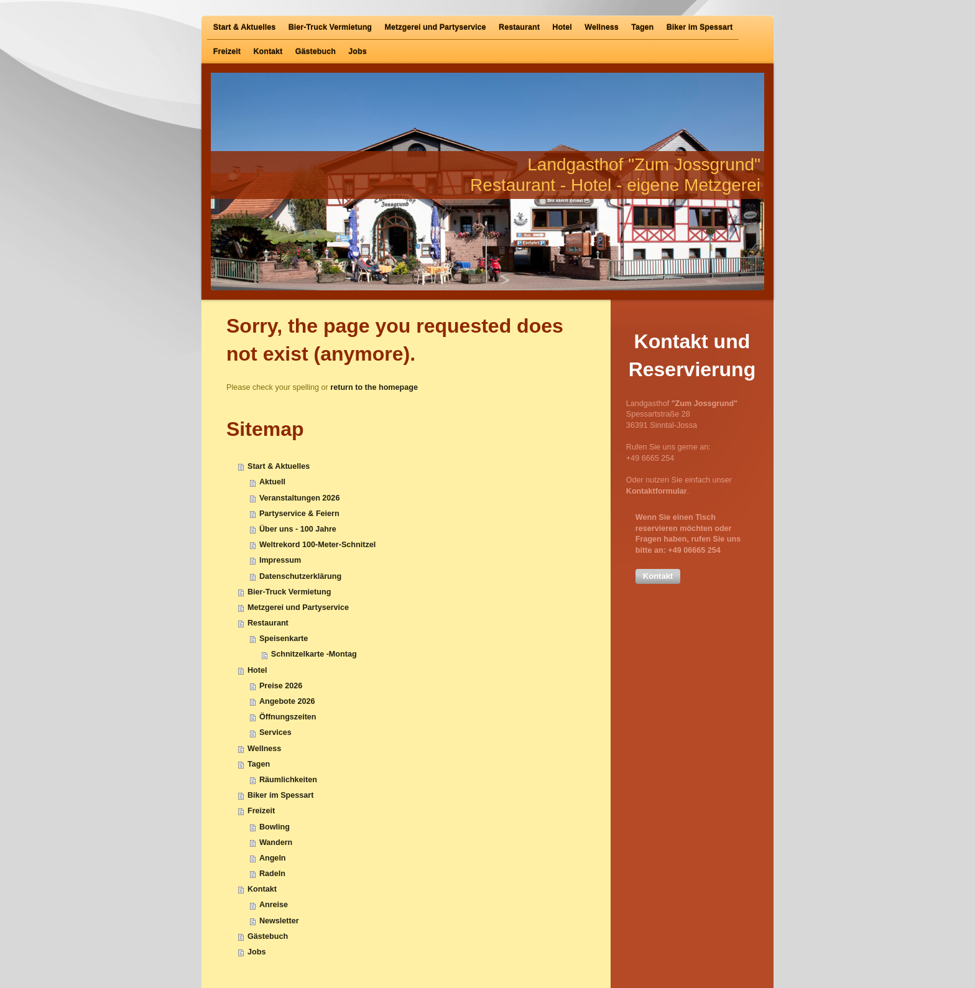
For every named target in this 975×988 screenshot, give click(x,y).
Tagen (258, 764)
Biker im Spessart (280, 795)
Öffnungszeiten (288, 717)
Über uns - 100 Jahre (297, 529)
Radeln (272, 873)
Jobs (256, 952)
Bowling (274, 827)
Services (275, 732)
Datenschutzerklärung (300, 576)
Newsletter (279, 920)
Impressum (280, 560)
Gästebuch (267, 936)
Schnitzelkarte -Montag (314, 654)
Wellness (264, 748)
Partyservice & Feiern (299, 513)
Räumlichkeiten (288, 779)
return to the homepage (374, 387)
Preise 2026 (280, 685)
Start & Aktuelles (278, 466)
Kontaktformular (656, 491)
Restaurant (268, 623)
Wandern (275, 842)
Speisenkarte (283, 638)
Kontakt (262, 889)
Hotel (257, 670)
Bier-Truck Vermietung (289, 592)
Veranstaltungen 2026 (299, 498)
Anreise (273, 904)
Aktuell (272, 482)
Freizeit (261, 810)
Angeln (272, 858)
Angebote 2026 (287, 701)
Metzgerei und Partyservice (298, 607)
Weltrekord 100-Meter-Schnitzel (317, 544)
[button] (657, 576)
